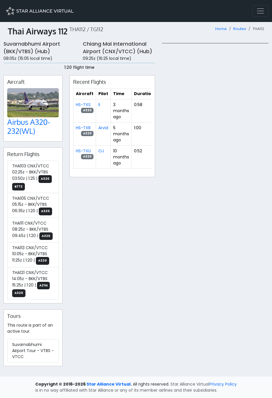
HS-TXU (83, 151)
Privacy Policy (223, 384)
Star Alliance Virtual (109, 384)
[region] (215, 129)
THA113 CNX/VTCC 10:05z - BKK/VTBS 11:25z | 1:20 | (30, 255)
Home (221, 28)
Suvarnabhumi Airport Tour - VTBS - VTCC (33, 351)
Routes (239, 28)
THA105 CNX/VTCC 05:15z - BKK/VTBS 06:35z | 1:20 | (32, 205)
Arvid (103, 128)
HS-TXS (83, 105)
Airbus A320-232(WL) (28, 126)
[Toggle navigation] (260, 11)
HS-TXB (83, 128)
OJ (101, 151)
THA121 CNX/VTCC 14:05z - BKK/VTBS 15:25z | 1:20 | (31, 283)
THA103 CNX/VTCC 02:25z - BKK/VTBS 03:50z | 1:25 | (32, 176)
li (99, 105)
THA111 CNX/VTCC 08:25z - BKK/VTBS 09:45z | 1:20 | (32, 230)
